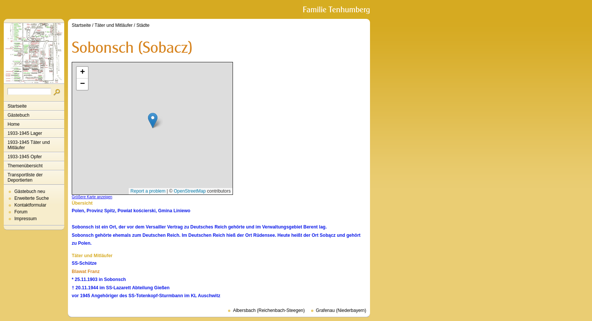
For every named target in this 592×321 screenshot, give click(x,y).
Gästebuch (18, 115)
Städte (143, 25)
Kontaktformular (30, 205)
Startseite (17, 106)
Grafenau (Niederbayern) (341, 310)
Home (14, 124)
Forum (21, 212)
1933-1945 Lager (25, 133)
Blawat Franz (86, 271)
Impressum (25, 218)
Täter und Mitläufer (114, 25)
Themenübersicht (25, 165)
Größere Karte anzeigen (92, 197)
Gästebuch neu (29, 191)
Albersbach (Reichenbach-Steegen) (269, 310)
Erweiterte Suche (31, 198)
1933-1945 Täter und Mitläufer (29, 145)
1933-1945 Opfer (25, 156)
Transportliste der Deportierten (25, 177)
